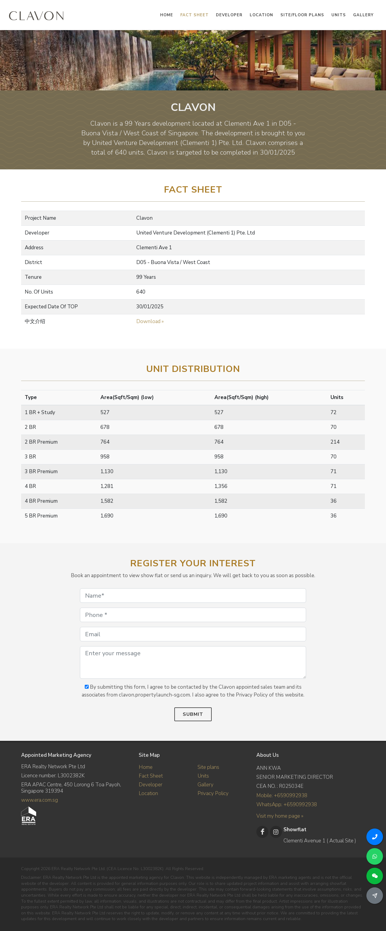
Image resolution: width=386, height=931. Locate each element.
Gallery (206, 784)
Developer (150, 784)
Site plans (208, 767)
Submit (193, 714)
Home (146, 767)
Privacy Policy (213, 793)
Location (148, 793)
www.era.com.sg (39, 800)
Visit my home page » (279, 816)
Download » (150, 321)
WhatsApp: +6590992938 (286, 804)
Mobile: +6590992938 (281, 795)
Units (203, 775)
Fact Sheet (151, 775)
